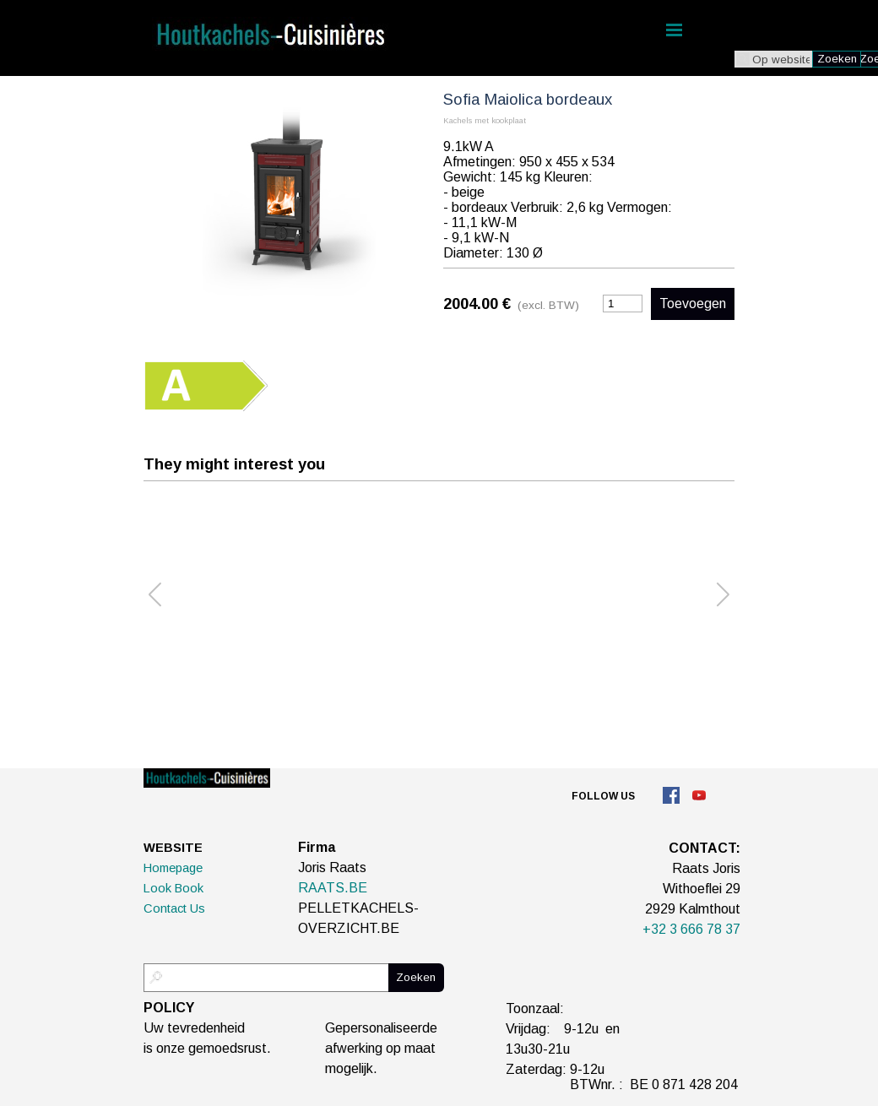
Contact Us (174, 908)
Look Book (173, 888)
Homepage (173, 868)
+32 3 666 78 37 (691, 929)
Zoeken (837, 58)
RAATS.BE (332, 888)
